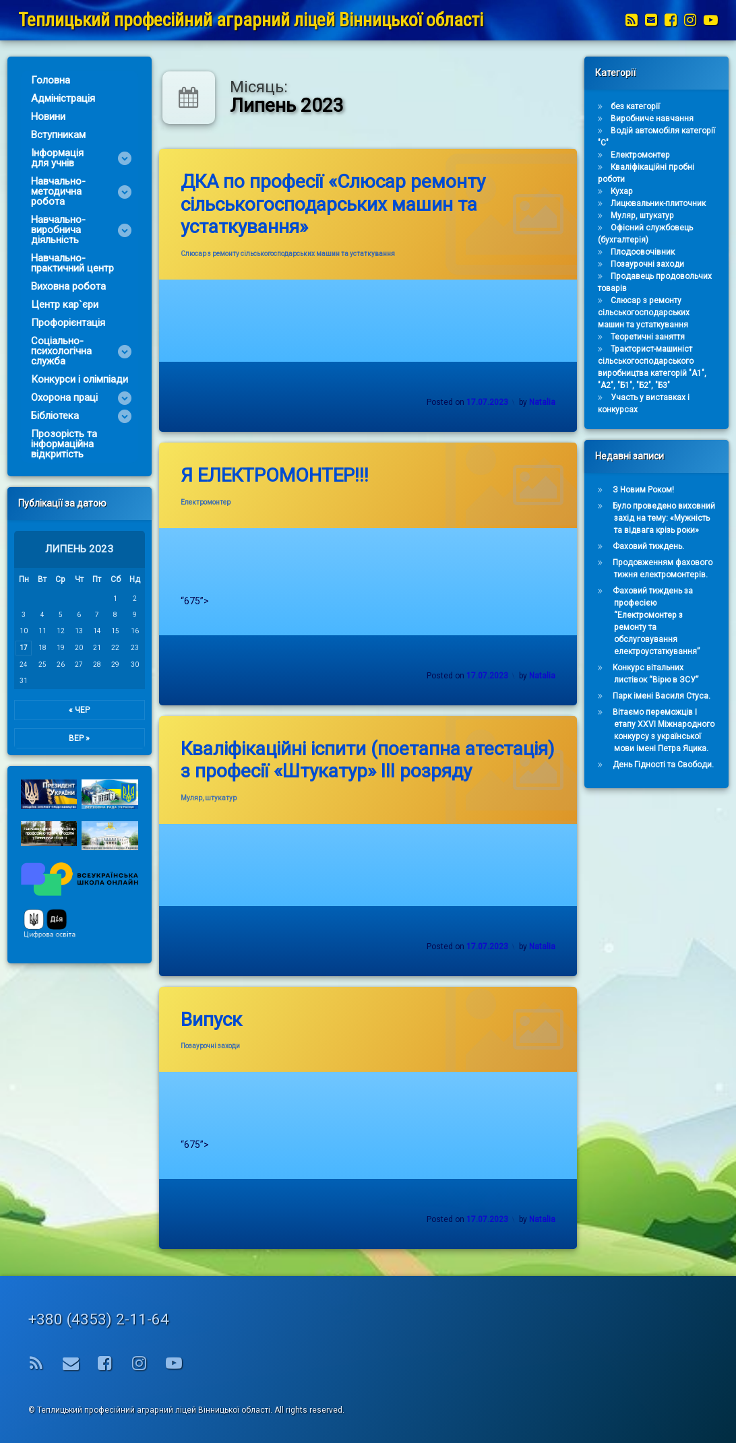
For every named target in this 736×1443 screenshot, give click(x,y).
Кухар (631, 191)
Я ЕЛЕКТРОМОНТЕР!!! (275, 475)
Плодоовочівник (652, 252)
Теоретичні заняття (657, 337)
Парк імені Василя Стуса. (671, 696)
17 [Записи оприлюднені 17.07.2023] (14, 647)
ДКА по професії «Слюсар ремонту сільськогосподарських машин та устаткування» (333, 204)
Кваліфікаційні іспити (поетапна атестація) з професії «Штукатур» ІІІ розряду (368, 760)
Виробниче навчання (661, 118)
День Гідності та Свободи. (672, 764)
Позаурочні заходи (210, 1046)
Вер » (69, 738)
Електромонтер (206, 502)
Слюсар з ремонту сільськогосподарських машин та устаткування (288, 253)
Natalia (542, 402)
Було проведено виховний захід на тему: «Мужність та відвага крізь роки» (673, 518)
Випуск (211, 1019)
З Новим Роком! (652, 489)
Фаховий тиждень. (658, 546)
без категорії (644, 106)
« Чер (69, 710)
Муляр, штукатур (209, 798)
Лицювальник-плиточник (667, 203)
